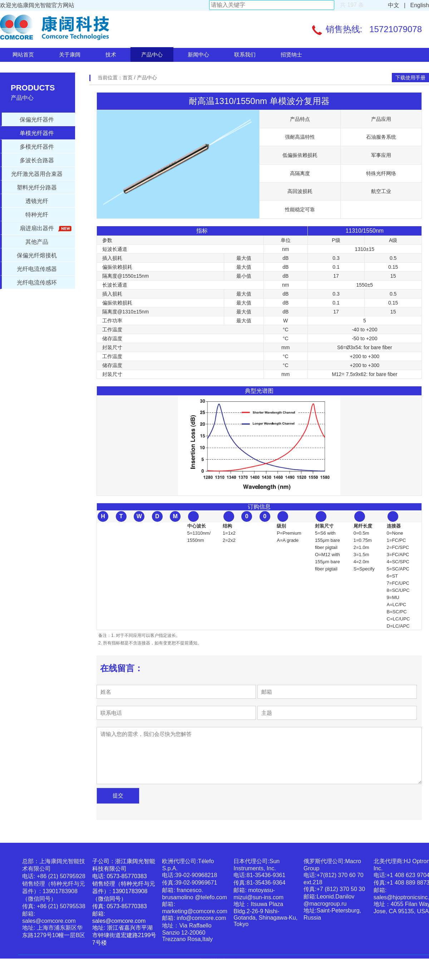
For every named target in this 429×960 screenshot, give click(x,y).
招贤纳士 (291, 54)
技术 (110, 54)
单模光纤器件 (37, 133)
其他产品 (36, 242)
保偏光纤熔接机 (37, 255)
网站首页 (23, 54)
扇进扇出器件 (44, 228)
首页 (128, 77)
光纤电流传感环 (37, 282)
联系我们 (245, 54)
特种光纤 (36, 215)
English (418, 5)
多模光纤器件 (37, 147)
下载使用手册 (410, 77)
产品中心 (152, 54)
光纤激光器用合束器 (37, 174)
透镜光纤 (36, 201)
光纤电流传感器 (37, 269)
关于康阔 (69, 54)
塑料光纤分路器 (37, 187)
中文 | (397, 5)
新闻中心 (198, 54)
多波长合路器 (37, 160)
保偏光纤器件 (37, 120)
